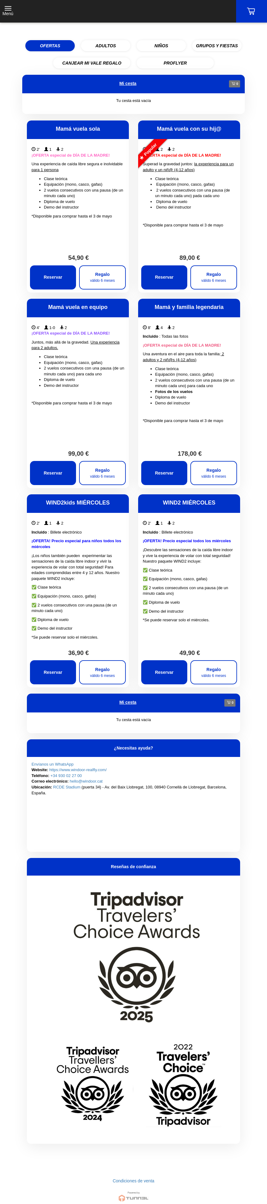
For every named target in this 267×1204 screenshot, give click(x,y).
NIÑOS (161, 45)
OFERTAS (50, 45)
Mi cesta (127, 83)
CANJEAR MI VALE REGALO (91, 63)
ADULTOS (105, 45)
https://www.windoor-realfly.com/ (78, 769)
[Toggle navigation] (8, 11)
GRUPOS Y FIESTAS (217, 45)
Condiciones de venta (134, 1180)
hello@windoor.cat (86, 781)
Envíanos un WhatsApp (53, 764)
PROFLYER (175, 63)
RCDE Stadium (66, 787)
